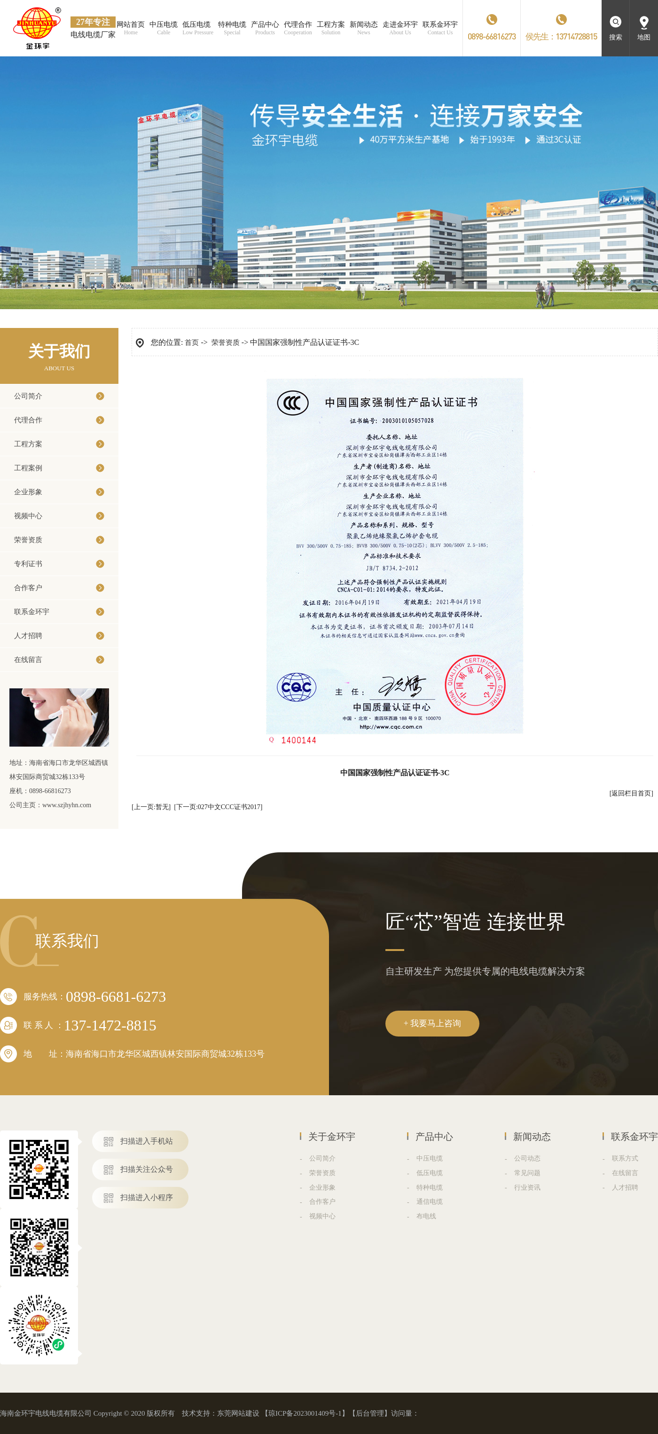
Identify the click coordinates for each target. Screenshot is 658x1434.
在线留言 (28, 659)
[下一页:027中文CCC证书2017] (218, 807)
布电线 (426, 1216)
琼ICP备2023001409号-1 (305, 1413)
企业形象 (28, 492)
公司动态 (527, 1158)
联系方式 (625, 1158)
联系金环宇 (31, 612)
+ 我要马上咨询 (433, 1023)
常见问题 (527, 1173)
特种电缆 (429, 1187)
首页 (192, 342)
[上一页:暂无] (151, 807)
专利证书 (28, 564)
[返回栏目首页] (631, 793)
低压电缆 (429, 1173)
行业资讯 (527, 1187)
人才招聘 (28, 635)
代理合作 (28, 420)
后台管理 (370, 1413)
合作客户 (28, 588)
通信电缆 (429, 1201)
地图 (643, 37)
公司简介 (28, 396)
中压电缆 (429, 1158)
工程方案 (28, 444)
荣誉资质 (28, 540)
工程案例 (28, 468)
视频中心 (28, 516)
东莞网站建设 (238, 1413)
